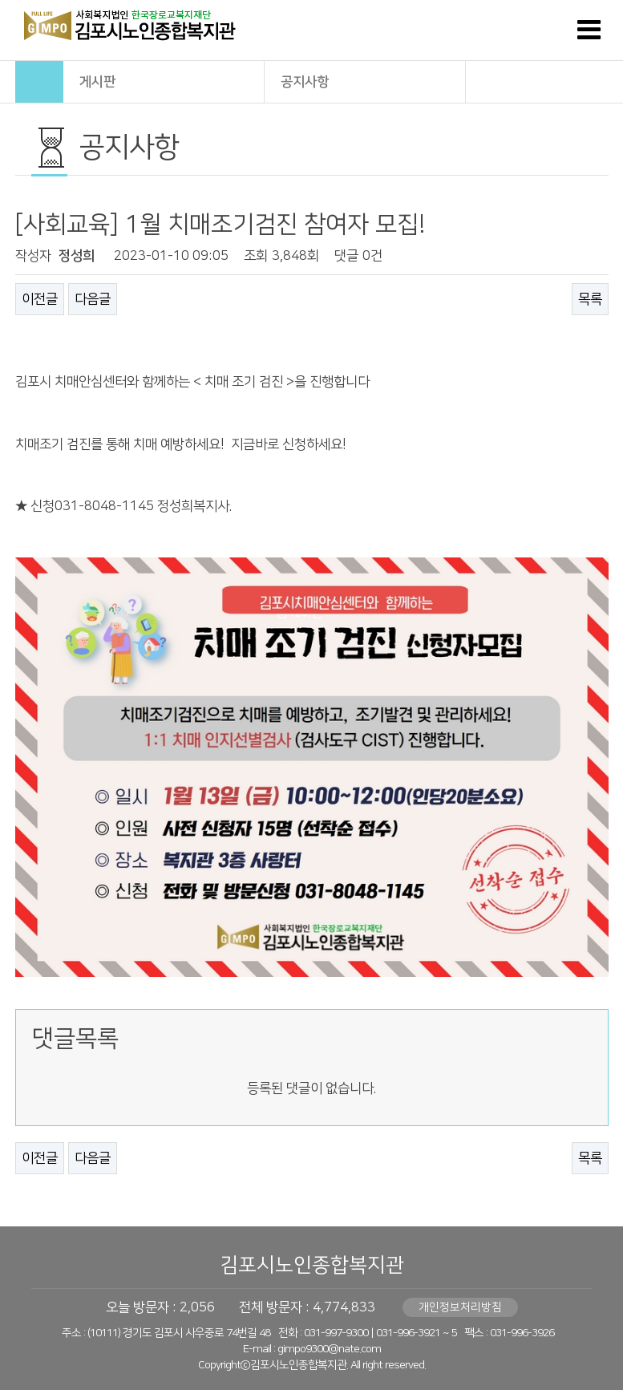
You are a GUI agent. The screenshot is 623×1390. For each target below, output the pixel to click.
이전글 (40, 299)
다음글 (93, 299)
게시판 (164, 80)
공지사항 (366, 80)
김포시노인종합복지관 (312, 1265)
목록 (590, 299)
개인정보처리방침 (460, 1307)
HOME (39, 82)
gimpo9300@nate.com (329, 1349)
